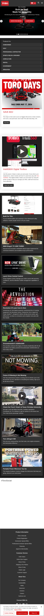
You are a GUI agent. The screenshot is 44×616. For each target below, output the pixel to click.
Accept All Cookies (22, 613)
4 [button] (21, 34)
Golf (22, 48)
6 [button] (24, 34)
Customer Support (22, 572)
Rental (22, 62)
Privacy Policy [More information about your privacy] (18, 609)
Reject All (34, 613)
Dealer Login (22, 570)
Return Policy (22, 562)
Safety (22, 585)
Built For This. (8, 216)
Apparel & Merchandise (22, 549)
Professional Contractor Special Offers (22, 543)
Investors (22, 590)
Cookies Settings (8, 613)
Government (22, 66)
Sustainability (22, 583)
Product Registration (22, 538)
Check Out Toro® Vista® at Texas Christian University (22, 407)
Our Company (22, 580)
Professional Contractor (22, 52)
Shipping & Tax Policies (22, 564)
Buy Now (6, 122)
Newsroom (22, 588)
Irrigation (22, 69)
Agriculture (22, 59)
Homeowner (22, 44)
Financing (22, 546)
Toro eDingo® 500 (9, 439)
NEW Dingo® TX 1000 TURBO (13, 246)
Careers (22, 593)
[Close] (41, 607)
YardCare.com (22, 596)
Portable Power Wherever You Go (15, 469)
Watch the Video (8, 185)
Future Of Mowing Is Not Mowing (14, 375)
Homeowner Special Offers (22, 541)
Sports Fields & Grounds (22, 55)
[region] (22, 610)
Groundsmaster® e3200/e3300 (13, 343)
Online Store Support (22, 559)
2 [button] (18, 34)
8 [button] (27, 34)
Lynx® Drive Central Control (13, 276)
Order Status (22, 556)
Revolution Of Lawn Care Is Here (14, 308)
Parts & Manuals (22, 535)
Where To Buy (22, 567)
